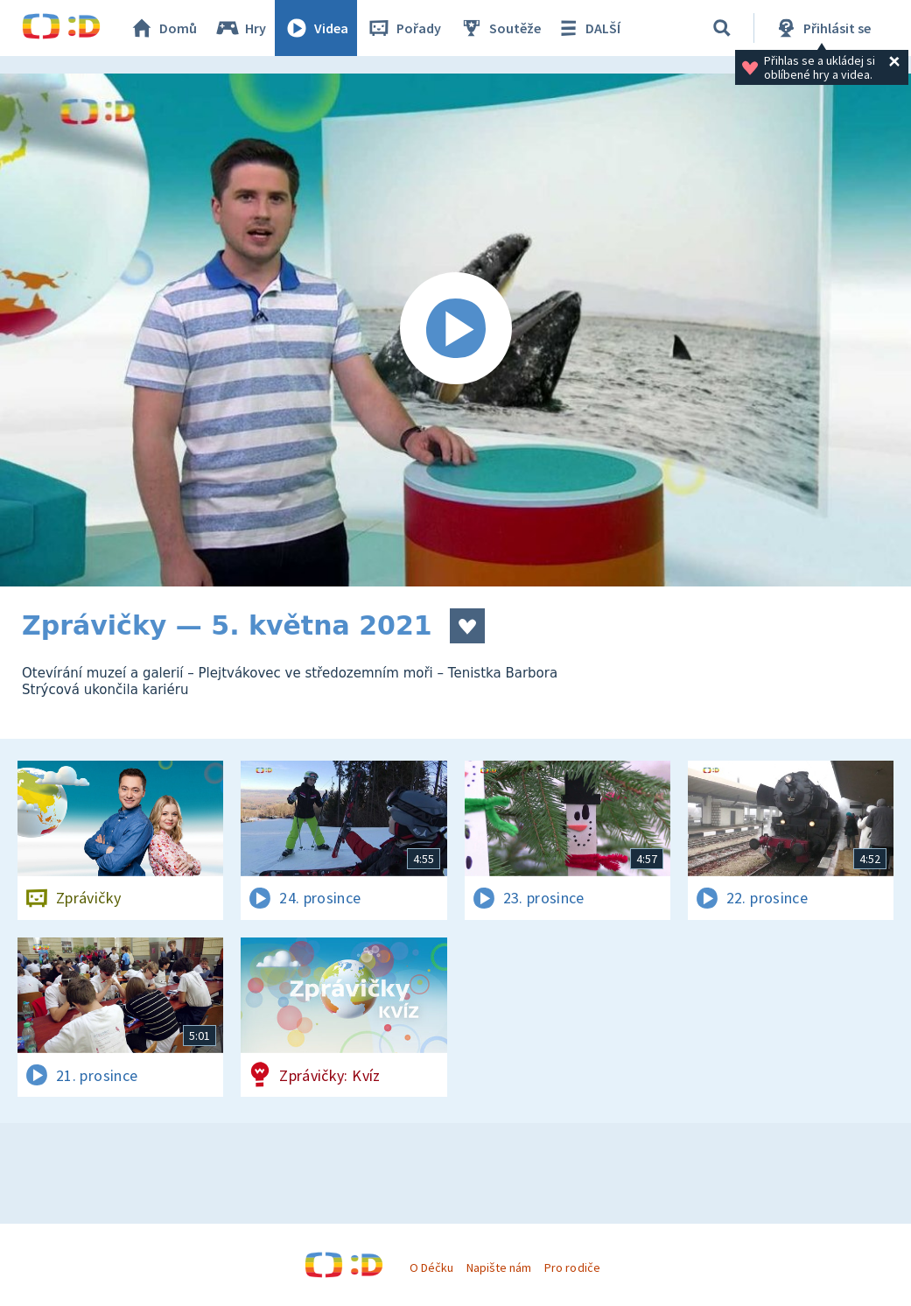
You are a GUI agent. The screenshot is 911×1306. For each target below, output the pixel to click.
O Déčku (431, 1267)
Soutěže (500, 28)
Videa (316, 28)
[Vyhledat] (721, 28)
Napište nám (498, 1267)
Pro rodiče (571, 1267)
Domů (163, 28)
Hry (240, 28)
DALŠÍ (587, 28)
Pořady (403, 28)
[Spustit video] (455, 330)
